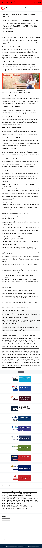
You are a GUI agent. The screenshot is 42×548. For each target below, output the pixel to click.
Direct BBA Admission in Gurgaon (30, 360)
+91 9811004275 (37, 2)
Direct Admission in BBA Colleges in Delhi (27, 352)
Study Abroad (5, 2)
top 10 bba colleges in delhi (24, 365)
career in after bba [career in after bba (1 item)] (26, 495)
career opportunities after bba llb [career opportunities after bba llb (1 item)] (12, 500)
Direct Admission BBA (23, 346)
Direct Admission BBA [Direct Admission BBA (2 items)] (8, 508)
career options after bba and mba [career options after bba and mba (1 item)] (29, 502)
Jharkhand (4, 522)
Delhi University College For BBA (20, 345)
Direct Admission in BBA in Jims (21, 354)
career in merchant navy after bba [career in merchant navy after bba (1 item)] (12, 498)
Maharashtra (4, 530)
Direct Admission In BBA (31, 351)
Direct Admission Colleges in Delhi (23, 349)
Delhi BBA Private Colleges (30, 341)
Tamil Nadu (4, 537)
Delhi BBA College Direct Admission (15, 341)
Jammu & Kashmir (6, 520)
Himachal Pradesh (6, 518)
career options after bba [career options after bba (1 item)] (29, 500)
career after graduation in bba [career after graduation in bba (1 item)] (11, 495)
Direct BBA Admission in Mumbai (26, 362)
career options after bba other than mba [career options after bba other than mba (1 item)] (14, 505)
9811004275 (31, 92)
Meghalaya (4, 534)
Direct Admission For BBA (20, 351)
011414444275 (22, 290)
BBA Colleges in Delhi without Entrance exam (17, 307)
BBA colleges (25, 279)
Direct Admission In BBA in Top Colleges (16, 356)
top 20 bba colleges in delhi (14, 367)
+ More (21, 372)
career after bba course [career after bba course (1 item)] (30, 492)
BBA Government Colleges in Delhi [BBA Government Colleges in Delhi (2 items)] (12, 492)
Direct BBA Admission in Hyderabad (10, 362)
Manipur (4, 532)
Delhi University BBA (28, 343)
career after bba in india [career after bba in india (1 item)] (25, 493)
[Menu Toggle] (25, 7)
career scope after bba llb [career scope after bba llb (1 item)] (27, 506)
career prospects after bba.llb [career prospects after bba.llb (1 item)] (10, 506)
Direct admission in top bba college (21, 359)
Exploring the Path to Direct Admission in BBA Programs (18, 15)
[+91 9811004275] (32, 2)
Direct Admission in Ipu (7, 359)
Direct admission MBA (34, 546)
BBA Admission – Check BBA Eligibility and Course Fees (15, 335)
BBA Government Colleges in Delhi (24, 338)
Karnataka (4, 524)
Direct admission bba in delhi (13, 348)
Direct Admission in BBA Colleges (9, 352)
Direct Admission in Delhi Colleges (15, 357)
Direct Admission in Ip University (30, 357)
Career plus (20, 546)
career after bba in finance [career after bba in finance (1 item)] (10, 493)
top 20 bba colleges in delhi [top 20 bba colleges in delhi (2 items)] (10, 510)
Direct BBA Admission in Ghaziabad (14, 360)
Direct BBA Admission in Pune (18, 364)
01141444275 (22, 92)
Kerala (3, 526)
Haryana (3, 516)
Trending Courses (18, 1)
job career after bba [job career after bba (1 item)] (21, 508)
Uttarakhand (4, 541)
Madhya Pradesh (5, 528)
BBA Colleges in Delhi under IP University (23, 337)
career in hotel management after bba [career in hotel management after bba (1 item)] (13, 497)
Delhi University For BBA (11, 346)
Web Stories (11, 2)
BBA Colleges (6, 333)
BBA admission (30, 301)
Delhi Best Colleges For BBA (17, 343)
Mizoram (4, 535)
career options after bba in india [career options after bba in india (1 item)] (11, 503)
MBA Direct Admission (12, 546)
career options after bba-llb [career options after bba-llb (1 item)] (10, 502)
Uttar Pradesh (5, 539)
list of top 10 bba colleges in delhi (9, 365)
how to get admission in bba (31, 364)
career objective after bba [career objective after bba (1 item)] (30, 498)
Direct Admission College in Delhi (28, 348)
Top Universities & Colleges (7, 1)
